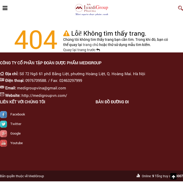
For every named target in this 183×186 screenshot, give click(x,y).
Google (15, 133)
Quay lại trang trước (81, 49)
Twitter (15, 123)
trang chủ (91, 44)
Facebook (17, 114)
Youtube (16, 143)
